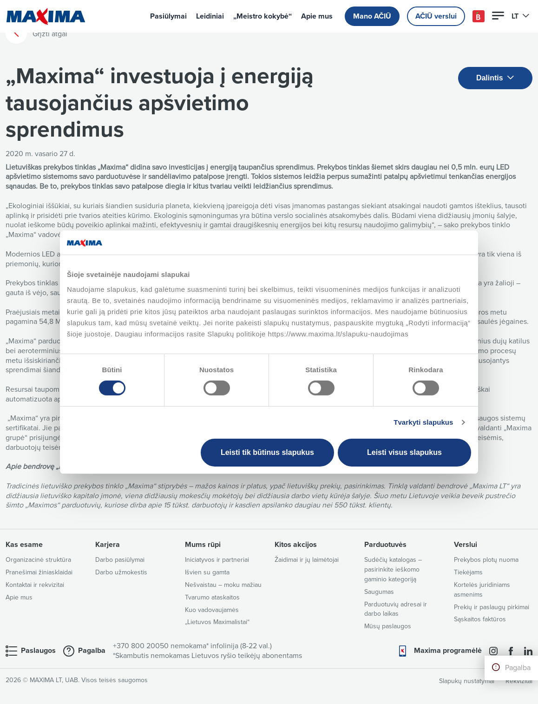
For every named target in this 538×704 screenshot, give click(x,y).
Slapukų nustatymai (466, 681)
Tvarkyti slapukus (423, 422)
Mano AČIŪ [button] (372, 16)
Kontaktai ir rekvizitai (35, 585)
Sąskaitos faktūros (480, 619)
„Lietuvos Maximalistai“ (217, 622)
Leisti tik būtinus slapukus (267, 452)
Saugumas (379, 592)
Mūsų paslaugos (387, 626)
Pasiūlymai (168, 16)
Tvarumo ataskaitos (212, 597)
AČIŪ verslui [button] (436, 16)
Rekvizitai (518, 681)
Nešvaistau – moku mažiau (223, 585)
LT (521, 16)
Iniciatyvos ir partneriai (217, 560)
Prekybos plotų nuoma (486, 560)
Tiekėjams (468, 572)
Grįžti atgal (36, 33)
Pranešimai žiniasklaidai (39, 572)
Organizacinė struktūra (38, 560)
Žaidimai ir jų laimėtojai (307, 560)
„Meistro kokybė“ (262, 16)
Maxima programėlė (448, 650)
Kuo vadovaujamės (212, 610)
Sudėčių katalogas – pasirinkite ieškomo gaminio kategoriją (393, 569)
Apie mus (317, 16)
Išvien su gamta (207, 572)
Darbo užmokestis (121, 572)
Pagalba (518, 667)
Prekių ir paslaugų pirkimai (491, 607)
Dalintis (495, 78)
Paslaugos (38, 650)
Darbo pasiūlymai (119, 560)
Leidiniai (210, 16)
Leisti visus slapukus (404, 452)
